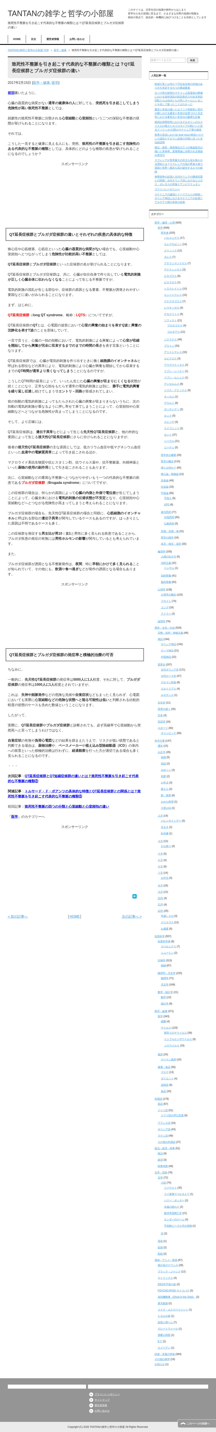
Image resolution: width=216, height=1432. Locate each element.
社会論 (165, 486)
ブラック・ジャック (169, 1271)
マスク (165, 1072)
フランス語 (164, 1123)
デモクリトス (171, 314)
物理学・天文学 (167, 973)
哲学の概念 (167, 461)
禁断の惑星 (164, 1335)
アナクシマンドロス (175, 263)
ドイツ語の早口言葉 (172, 1115)
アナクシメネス (173, 269)
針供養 (165, 833)
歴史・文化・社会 (165, 627)
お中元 (165, 877)
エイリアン (164, 1347)
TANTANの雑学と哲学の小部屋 (61, 13)
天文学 (165, 984)
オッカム (169, 396)
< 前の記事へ (18, 916)
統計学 (165, 1003)
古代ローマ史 (168, 676)
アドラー (166, 613)
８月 (160, 885)
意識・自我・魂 (170, 531)
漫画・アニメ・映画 (166, 1260)
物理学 (165, 978)
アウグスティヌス (174, 364)
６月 (160, 866)
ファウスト (170, 1187)
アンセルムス (171, 383)
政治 (160, 1153)
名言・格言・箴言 (171, 543)
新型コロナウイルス (175, 1032)
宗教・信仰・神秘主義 (170, 632)
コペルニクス (168, 946)
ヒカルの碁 (164, 1316)
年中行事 (160, 740)
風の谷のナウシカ (168, 1265)
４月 (160, 853)
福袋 (163, 757)
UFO (166, 504)
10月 (160, 898)
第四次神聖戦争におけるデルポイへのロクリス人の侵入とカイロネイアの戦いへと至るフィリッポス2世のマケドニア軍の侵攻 (179, 126)
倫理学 (161, 551)
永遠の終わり (171, 1206)
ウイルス (166, 1027)
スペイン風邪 (168, 1059)
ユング (165, 607)
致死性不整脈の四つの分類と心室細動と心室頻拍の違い (67, 806)
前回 (11, 93)
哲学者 (165, 232)
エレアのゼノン (173, 244)
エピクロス (170, 358)
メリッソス (170, 250)
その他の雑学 (162, 1359)
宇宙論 (165, 493)
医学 (55, 82)
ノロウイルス (171, 1045)
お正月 (161, 752)
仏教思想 (169, 523)
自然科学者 (164, 941)
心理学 (161, 589)
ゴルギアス (173, 331)
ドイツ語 (163, 1110)
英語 (160, 1103)
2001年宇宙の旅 (167, 1284)
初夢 (163, 776)
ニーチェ (169, 447)
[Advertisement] (75, 196)
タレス (168, 256)
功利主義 (166, 562)
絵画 (160, 1247)
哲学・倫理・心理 (165, 222)
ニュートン (167, 952)
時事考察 (163, 1166)
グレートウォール (168, 1328)
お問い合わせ (77, 39)
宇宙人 (168, 498)
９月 (160, 891)
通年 (160, 745)
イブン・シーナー (174, 371)
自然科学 (160, 936)
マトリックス (165, 1277)
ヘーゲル (169, 441)
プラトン (169, 345)
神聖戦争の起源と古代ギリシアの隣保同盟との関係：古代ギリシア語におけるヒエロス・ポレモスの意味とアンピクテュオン (179, 180)
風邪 (160, 1054)
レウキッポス (171, 307)
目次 (33, 39)
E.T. (160, 1341)
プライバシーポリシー (167, 189)
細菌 (163, 1021)
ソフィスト (170, 320)
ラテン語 (163, 1135)
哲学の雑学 (167, 537)
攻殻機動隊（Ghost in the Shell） (177, 1296)
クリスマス (167, 922)
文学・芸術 (161, 1172)
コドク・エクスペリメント (173, 1309)
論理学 (161, 621)
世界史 (161, 664)
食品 (163, 1091)
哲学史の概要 (168, 455)
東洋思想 (166, 512)
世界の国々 (164, 709)
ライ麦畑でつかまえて (176, 1194)
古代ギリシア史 (170, 669)
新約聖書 (166, 582)
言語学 (161, 721)
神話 (160, 639)
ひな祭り (166, 846)
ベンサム (169, 568)
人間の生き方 (168, 556)
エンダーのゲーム (174, 1219)
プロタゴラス (174, 325)
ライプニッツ (171, 428)
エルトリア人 (168, 688)
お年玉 (165, 782)
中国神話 (166, 656)
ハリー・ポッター (174, 1200)
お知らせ (160, 1364)
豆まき (165, 827)
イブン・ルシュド (174, 377)
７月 (160, 872)
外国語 (158, 1098)
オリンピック (168, 733)
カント (168, 434)
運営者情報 (52, 39)
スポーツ (163, 728)
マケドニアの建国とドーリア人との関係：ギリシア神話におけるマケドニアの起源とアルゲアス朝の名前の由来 (179, 198)
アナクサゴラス (173, 301)
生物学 (161, 960)
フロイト (166, 601)
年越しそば (167, 916)
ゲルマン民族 (168, 682)
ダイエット (167, 1078)
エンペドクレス (173, 295)
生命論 (165, 480)
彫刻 (160, 1253)
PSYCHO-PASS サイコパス (173, 1290)
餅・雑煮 (166, 795)
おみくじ (166, 769)
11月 (160, 904)
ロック (168, 415)
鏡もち (165, 789)
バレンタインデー (171, 820)
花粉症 (165, 1084)
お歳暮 (165, 928)
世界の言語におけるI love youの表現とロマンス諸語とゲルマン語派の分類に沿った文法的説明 (179, 138)
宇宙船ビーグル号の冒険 (178, 1225)
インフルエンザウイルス (178, 1039)
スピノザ (169, 422)
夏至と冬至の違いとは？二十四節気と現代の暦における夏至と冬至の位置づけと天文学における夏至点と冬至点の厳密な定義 (179, 113)
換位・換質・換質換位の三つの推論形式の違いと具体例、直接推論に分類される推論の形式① (179, 151)
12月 (160, 910)
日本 (160, 715)
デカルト (169, 402)
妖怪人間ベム (165, 1322)
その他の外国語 (167, 1142)
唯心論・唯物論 (170, 474)
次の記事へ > (132, 916)
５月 (160, 860)
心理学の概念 (168, 594)
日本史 (161, 702)
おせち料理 (167, 801)
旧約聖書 (166, 575)
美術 (160, 1241)
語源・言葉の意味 (165, 1354)
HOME (17, 39)
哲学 (160, 227)
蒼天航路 (163, 1303)
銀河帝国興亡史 (173, 1213)
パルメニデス (171, 237)
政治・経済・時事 (165, 1148)
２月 (160, 815)
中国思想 (169, 517)
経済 (160, 1159)
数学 (163, 997)
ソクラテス (170, 339)
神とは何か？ (168, 467)
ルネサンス (167, 695)
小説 (163, 1182)
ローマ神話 (167, 650)
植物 (163, 965)
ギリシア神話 (168, 644)
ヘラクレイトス (173, 288)
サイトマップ (102, 1399)
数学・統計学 (165, 992)
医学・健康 (41, 82)
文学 (160, 1177)
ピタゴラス (170, 276)
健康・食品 (164, 1067)
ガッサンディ (171, 409)
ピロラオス (170, 282)
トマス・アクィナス (175, 390)
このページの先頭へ (198, 1423)
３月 (160, 841)
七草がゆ (166, 808)
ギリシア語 (164, 1129)
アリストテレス (173, 352)
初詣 (163, 763)
